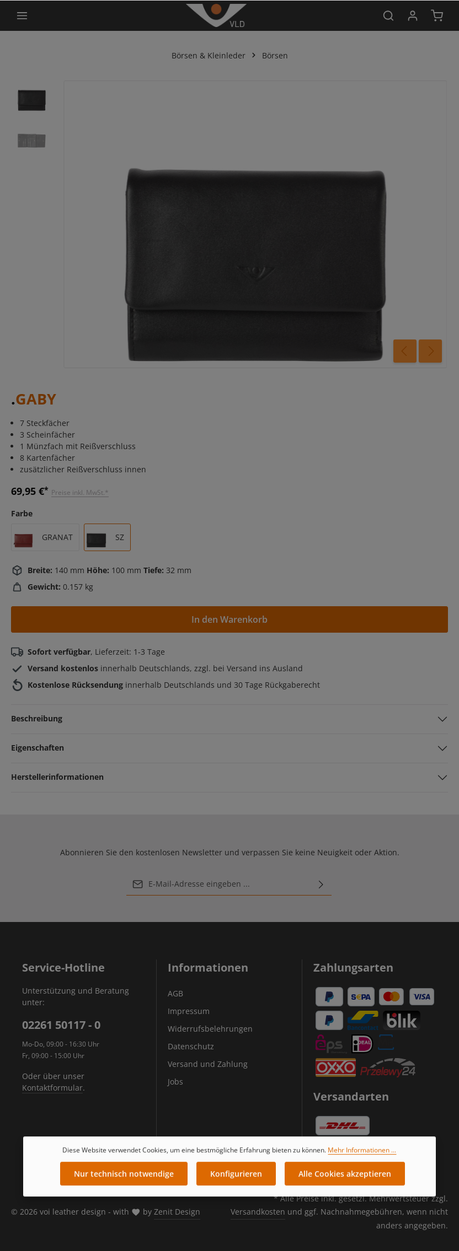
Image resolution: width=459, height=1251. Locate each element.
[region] (229, 224)
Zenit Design (177, 1211)
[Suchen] (388, 15)
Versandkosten (258, 1211)
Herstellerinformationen (57, 777)
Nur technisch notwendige (124, 1182)
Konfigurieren (236, 1182)
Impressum (189, 1011)
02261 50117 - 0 (61, 1024)
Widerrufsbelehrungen (210, 1028)
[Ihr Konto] (413, 15)
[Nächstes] (430, 351)
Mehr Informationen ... (362, 1158)
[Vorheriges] (405, 351)
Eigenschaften (37, 747)
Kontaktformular (52, 1087)
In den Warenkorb (229, 619)
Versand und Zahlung (208, 1064)
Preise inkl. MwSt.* (80, 492)
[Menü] (22, 15)
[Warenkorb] (437, 15)
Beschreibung (36, 718)
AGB (175, 993)
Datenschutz (191, 1046)
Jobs (175, 1081)
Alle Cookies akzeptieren (344, 1182)
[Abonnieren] (321, 884)
